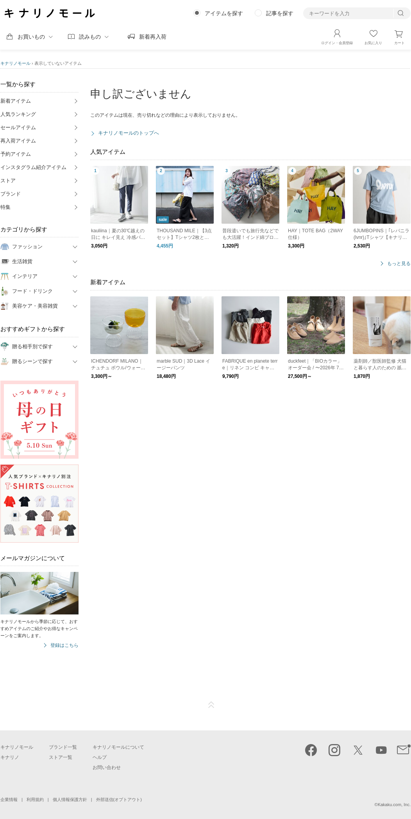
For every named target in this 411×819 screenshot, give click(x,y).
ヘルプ (100, 757)
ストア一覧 (60, 757)
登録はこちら (64, 645)
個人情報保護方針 (70, 799)
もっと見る (399, 263)
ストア (8, 180)
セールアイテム (18, 127)
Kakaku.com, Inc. (394, 804)
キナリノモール (15, 63)
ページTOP (211, 705)
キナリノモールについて (118, 747)
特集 (5, 207)
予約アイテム (15, 154)
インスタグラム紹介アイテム (33, 167)
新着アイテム (15, 101)
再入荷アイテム (18, 141)
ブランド (10, 194)
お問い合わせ (107, 767)
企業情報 (9, 799)
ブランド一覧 (63, 747)
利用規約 (35, 799)
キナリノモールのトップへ (128, 133)
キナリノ (9, 757)
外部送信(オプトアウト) (119, 799)
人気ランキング (18, 114)
